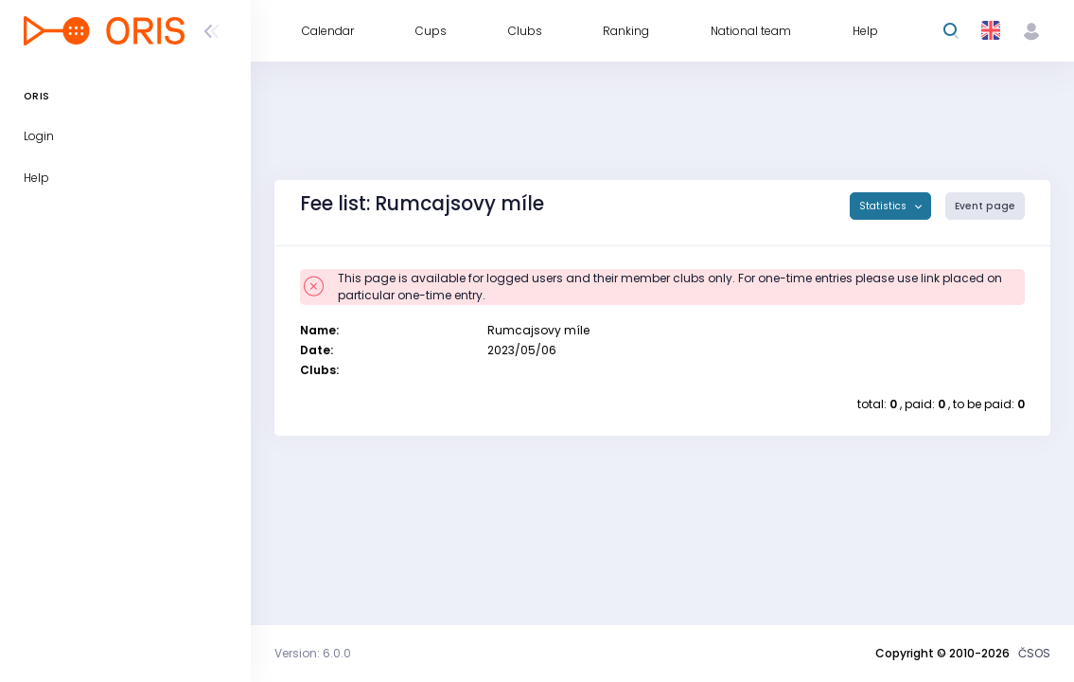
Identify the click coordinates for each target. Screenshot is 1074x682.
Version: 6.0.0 (312, 653)
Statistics (884, 206)
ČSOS (1034, 653)
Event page (985, 206)
